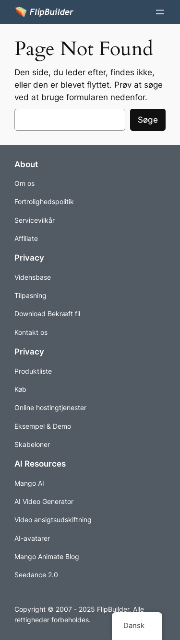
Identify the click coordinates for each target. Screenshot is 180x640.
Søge (148, 120)
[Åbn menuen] (160, 12)
